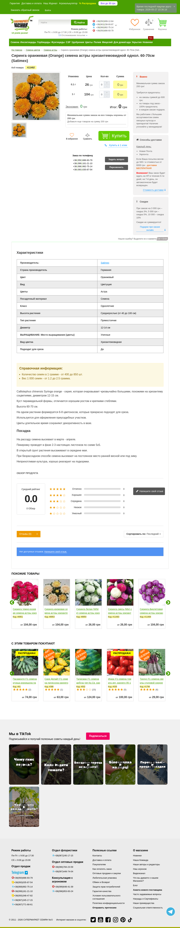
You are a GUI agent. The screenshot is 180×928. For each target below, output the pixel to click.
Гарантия (15, 3)
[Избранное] (135, 24)
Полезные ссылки (105, 850)
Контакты (97, 855)
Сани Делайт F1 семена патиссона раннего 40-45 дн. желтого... (56, 683)
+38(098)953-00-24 (63, 891)
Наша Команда (140, 860)
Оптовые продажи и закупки (107, 873)
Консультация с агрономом (62, 879)
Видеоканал (139, 873)
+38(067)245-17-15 (23, 900)
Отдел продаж (21, 866)
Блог (135, 885)
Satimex (105, 262)
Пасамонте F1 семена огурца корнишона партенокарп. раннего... (25, 683)
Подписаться (98, 736)
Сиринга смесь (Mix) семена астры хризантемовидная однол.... (120, 613)
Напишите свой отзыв (149, 491)
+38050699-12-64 (104, 21)
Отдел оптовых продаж (67, 862)
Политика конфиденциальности (109, 903)
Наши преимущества (143, 903)
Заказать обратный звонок (25, 10)
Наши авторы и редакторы (146, 864)
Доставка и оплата (31, 3)
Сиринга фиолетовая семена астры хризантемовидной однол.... (151, 613)
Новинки (137, 855)
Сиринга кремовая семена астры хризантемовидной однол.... (56, 613)
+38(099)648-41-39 (63, 886)
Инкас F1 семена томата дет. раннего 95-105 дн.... (119, 683)
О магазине (140, 850)
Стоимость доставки (153, 190)
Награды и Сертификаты (145, 899)
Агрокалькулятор (68, 3)
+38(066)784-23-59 (63, 867)
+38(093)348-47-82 (23, 895)
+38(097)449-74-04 (63, 871)
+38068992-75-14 (104, 27)
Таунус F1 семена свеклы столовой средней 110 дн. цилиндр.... (152, 683)
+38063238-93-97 (104, 24)
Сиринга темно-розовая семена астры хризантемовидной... (25, 613)
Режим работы (21, 850)
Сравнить (87, 139)
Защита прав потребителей (106, 886)
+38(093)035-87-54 (23, 882)
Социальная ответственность (148, 907)
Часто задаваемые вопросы (147, 894)
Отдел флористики (64, 850)
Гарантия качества (102, 891)
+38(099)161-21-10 (23, 891)
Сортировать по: (136, 534)
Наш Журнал (50, 3)
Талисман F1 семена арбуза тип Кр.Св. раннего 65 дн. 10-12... (88, 683)
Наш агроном (139, 869)
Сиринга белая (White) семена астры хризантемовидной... (88, 613)
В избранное (72, 139)
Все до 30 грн (108, 3)
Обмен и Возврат (101, 882)
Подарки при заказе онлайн (150, 228)
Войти (48, 10)
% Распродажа (87, 3)
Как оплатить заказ (102, 869)
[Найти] (79, 22)
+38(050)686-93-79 (23, 878)
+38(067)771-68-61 (23, 904)
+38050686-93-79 (104, 30)
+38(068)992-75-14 (23, 886)
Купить (119, 135)
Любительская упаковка (105, 878)
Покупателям (99, 864)
